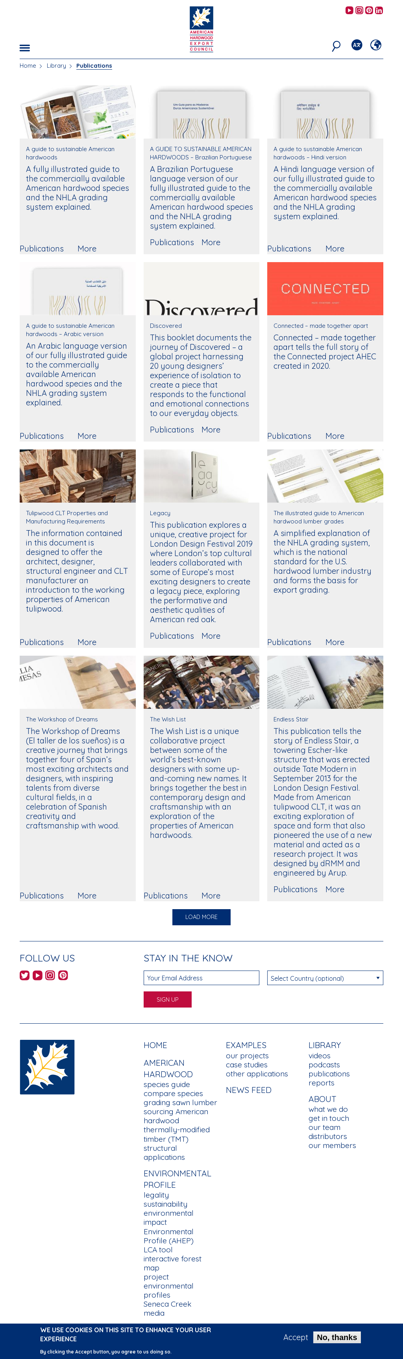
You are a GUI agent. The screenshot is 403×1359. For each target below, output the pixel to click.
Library (56, 65)
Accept (295, 1338)
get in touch (329, 1118)
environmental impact (169, 1217)
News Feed (249, 1090)
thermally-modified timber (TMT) (177, 1134)
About (322, 1099)
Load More (201, 917)
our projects (247, 1055)
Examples (246, 1045)
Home (28, 65)
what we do (328, 1109)
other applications (257, 1073)
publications (329, 1073)
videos (320, 1055)
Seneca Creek (167, 1304)
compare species (173, 1093)
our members (332, 1145)
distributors (328, 1136)
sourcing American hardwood (176, 1116)
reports (322, 1082)
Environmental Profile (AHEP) (169, 1236)
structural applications (164, 1152)
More (87, 248)
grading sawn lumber (180, 1102)
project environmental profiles (169, 1286)
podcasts (324, 1064)
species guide (167, 1084)
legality (156, 1195)
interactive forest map (173, 1263)
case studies (247, 1064)
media (154, 1313)
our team (324, 1127)
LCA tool (158, 1249)
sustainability (165, 1204)
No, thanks (337, 1337)
